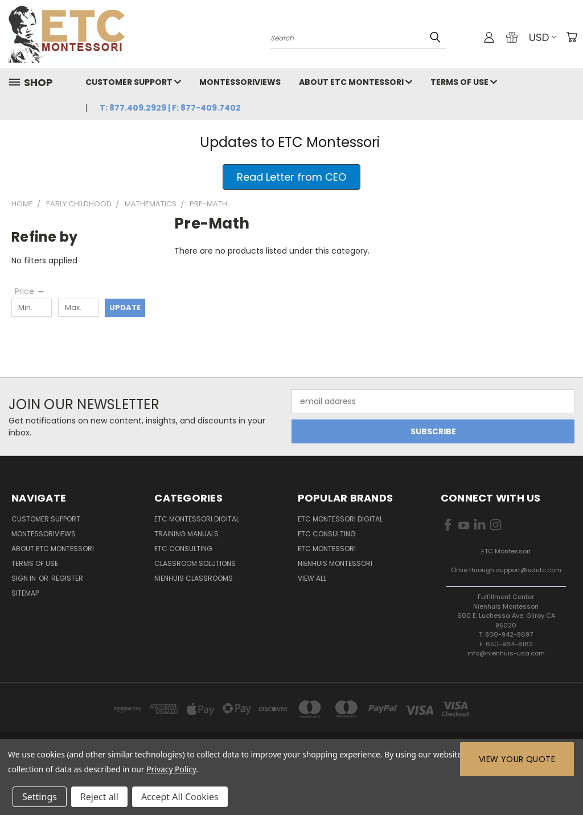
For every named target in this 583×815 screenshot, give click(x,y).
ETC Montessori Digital (196, 519)
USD (542, 37)
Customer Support (133, 82)
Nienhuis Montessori (335, 563)
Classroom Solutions (195, 563)
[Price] (30, 291)
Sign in (24, 578)
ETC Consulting (183, 548)
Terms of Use (463, 82)
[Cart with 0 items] (571, 37)
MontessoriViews (240, 82)
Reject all (99, 796)
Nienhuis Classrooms (193, 578)
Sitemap (25, 593)
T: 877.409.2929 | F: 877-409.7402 (170, 107)
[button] (291, 177)
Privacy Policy (171, 769)
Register (67, 578)
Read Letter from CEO (291, 177)
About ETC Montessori (355, 82)
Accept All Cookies (180, 796)
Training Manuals (186, 534)
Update (125, 307)
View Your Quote (517, 759)
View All (312, 578)
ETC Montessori (327, 548)
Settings (39, 796)
